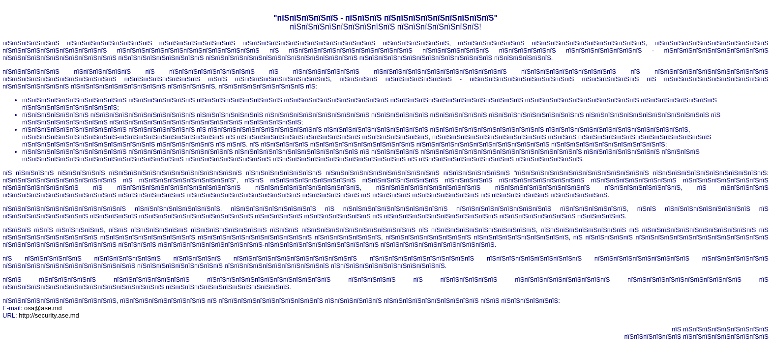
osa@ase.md (43, 308)
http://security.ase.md (49, 315)
